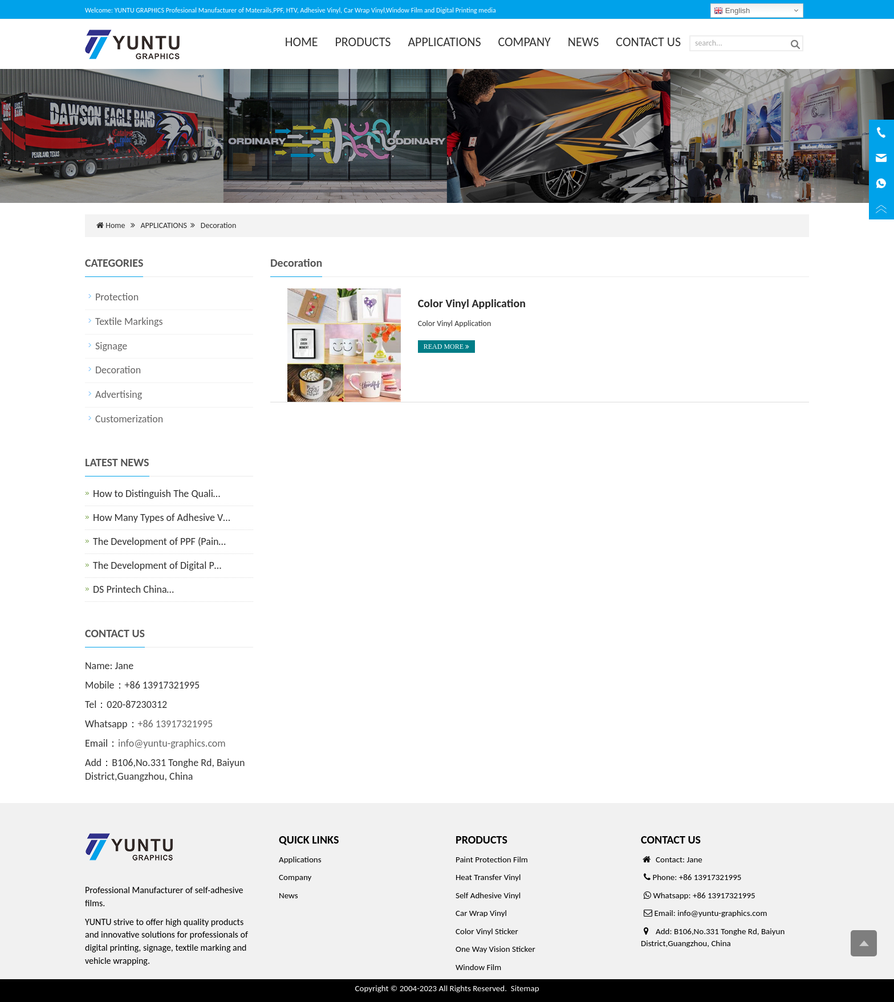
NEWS (583, 42)
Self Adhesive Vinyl (488, 895)
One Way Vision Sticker (495, 949)
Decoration (218, 225)
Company (295, 877)
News (288, 895)
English (732, 10)
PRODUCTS (363, 42)
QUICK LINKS (309, 839)
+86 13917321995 (175, 724)
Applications (300, 859)
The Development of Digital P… (157, 565)
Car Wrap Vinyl (481, 913)
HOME (301, 42)
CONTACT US (648, 42)
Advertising (118, 394)
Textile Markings (128, 321)
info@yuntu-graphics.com (172, 743)
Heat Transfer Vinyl (488, 877)
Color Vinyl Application (472, 303)
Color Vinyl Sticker (487, 931)
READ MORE (446, 347)
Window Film (478, 967)
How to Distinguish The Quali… (156, 493)
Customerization (129, 419)
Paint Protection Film (492, 859)
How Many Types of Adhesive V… (161, 517)
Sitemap (525, 988)
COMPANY (524, 42)
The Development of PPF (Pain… (159, 541)
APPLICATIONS (444, 42)
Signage (111, 346)
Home (115, 225)
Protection (117, 297)
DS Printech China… (133, 589)
